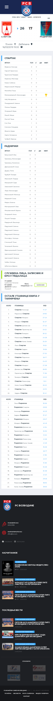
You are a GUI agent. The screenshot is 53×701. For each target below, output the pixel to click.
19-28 (45, 349)
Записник (40, 285)
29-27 (45, 419)
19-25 (45, 345)
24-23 (45, 361)
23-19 (45, 389)
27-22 (45, 326)
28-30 (45, 369)
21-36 (45, 455)
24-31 (45, 459)
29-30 (45, 314)
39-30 (45, 487)
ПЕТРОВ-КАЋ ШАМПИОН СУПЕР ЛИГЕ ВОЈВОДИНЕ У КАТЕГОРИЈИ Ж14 (32, 596)
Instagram (19, 541)
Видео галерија (42, 693)
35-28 (45, 447)
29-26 (45, 479)
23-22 (45, 329)
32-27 (45, 322)
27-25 (45, 353)
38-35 (45, 483)
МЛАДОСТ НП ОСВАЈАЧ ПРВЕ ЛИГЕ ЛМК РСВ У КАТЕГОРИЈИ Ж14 (31, 583)
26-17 (45, 357)
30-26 (45, 403)
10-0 (44, 381)
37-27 (45, 415)
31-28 (45, 463)
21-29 (45, 443)
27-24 (45, 318)
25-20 (45, 341)
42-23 (45, 411)
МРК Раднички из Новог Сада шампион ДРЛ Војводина (30, 636)
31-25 (45, 435)
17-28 (45, 373)
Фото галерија (28, 693)
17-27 (45, 310)
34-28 (45, 467)
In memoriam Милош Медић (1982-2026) (32, 566)
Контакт (26, 696)
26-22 (45, 385)
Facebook (7, 541)
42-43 (45, 423)
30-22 (45, 333)
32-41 (45, 393)
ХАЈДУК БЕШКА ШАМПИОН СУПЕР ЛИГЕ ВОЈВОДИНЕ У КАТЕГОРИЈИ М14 (32, 648)
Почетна (8, 693)
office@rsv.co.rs (12, 534)
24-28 (45, 337)
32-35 (45, 431)
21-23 (45, 475)
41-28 (45, 439)
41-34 (45, 427)
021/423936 (11, 525)
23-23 (45, 377)
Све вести (17, 693)
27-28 (45, 365)
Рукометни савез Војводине (15, 690)
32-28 (45, 471)
